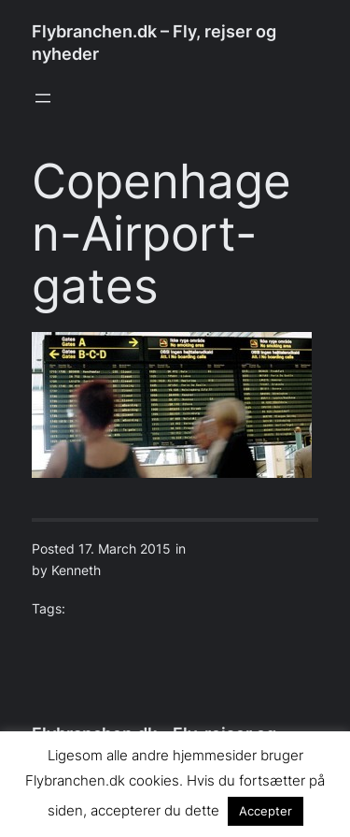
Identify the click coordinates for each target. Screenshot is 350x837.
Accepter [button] (265, 810)
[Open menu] (43, 98)
